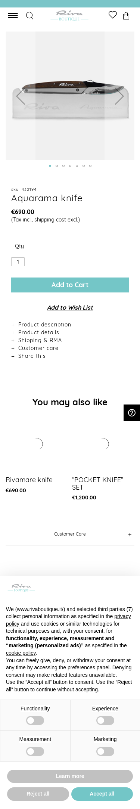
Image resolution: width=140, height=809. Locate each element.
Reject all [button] (38, 794)
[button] (20, 95)
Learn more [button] (70, 776)
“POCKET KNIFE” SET (97, 483)
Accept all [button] (102, 794)
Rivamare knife (29, 479)
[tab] (70, 324)
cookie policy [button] (20, 653)
